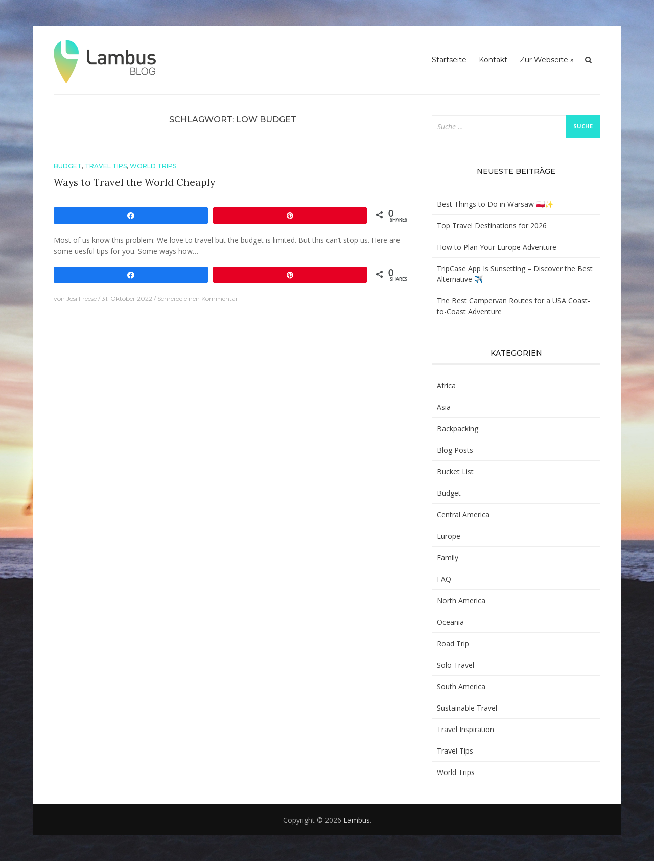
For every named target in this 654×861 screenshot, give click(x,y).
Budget (68, 166)
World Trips (153, 166)
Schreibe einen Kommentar (197, 298)
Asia (444, 407)
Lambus (356, 820)
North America (461, 600)
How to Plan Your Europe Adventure (496, 247)
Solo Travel (455, 665)
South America (461, 686)
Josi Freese (81, 298)
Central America (463, 514)
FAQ (444, 579)
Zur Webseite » (547, 59)
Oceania (450, 622)
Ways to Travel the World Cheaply (134, 182)
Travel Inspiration (465, 729)
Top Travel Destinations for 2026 (492, 225)
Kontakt (493, 59)
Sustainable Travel (467, 708)
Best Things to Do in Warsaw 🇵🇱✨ (495, 204)
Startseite (449, 59)
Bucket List (455, 471)
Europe (448, 536)
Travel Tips (106, 166)
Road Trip (453, 643)
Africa (446, 385)
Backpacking (457, 428)
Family (447, 557)
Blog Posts (455, 450)
